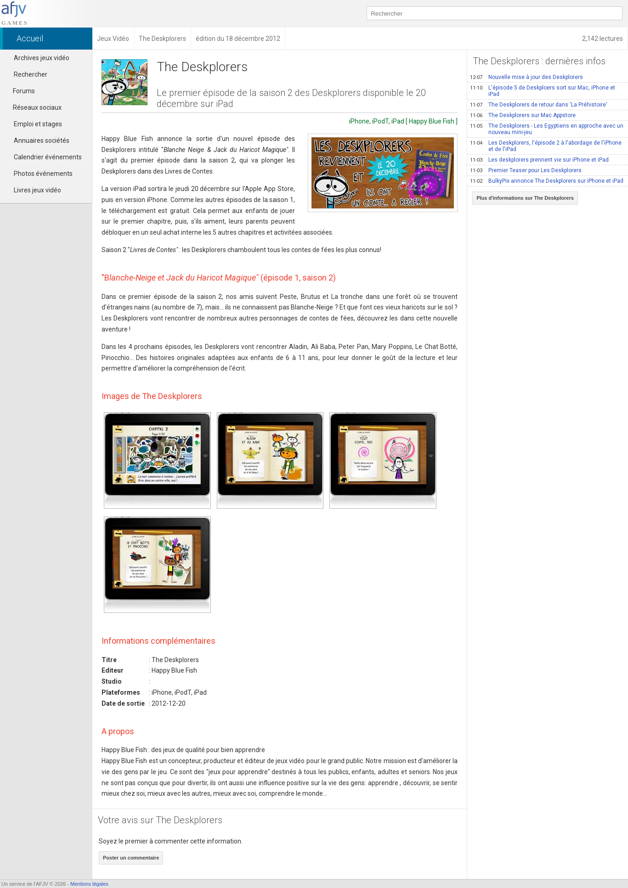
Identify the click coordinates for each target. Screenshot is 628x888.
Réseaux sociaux (33, 107)
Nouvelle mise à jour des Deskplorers (526, 77)
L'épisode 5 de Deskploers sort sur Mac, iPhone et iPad (542, 90)
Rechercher (30, 74)
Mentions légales (89, 884)
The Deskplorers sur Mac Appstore (523, 115)
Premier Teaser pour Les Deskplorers (526, 170)
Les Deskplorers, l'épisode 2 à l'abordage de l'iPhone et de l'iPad (546, 146)
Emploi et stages (38, 124)
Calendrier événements (48, 157)
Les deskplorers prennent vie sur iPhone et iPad (539, 160)
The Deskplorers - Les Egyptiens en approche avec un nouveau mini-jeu (546, 129)
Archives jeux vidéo (41, 58)
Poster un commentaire (131, 857)
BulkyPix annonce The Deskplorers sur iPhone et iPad (546, 181)
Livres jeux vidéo (37, 190)
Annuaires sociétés (41, 140)
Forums (20, 91)
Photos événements (43, 173)
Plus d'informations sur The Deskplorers (525, 198)
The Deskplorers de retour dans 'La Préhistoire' (538, 104)
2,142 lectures (602, 38)
